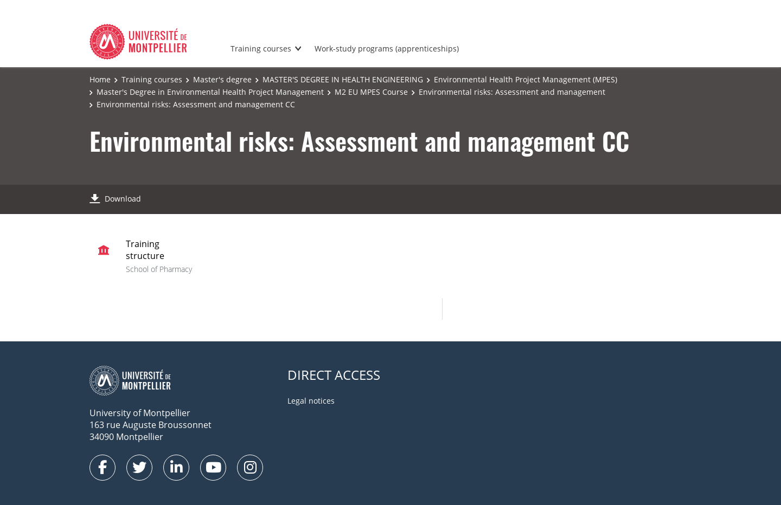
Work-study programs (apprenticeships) (387, 48)
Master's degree (222, 79)
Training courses (261, 48)
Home (100, 79)
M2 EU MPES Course (371, 92)
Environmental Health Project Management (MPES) (525, 79)
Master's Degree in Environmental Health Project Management (210, 92)
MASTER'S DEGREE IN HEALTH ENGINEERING (343, 79)
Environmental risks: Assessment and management (512, 92)
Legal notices (311, 401)
